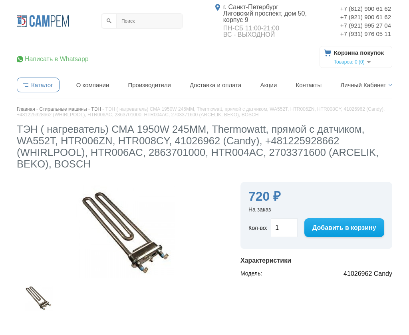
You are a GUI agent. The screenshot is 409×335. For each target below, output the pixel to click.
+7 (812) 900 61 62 (365, 8)
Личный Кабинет (363, 85)
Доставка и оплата (215, 85)
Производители (149, 85)
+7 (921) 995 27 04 (365, 25)
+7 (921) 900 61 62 (365, 17)
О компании (92, 85)
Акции (268, 85)
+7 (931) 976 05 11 (365, 33)
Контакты (309, 85)
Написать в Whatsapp (57, 59)
